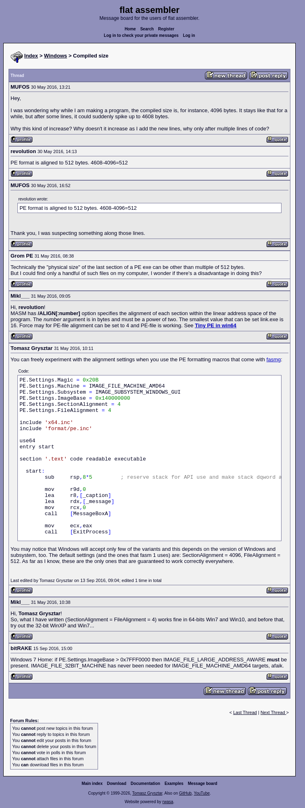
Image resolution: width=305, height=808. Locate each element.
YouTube (201, 793)
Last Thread (245, 712)
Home (130, 29)
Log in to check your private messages (141, 35)
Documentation (145, 783)
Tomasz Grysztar (147, 793)
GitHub (185, 793)
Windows (55, 56)
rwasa (167, 801)
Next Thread (273, 712)
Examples (173, 783)
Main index (92, 783)
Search (147, 29)
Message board (203, 783)
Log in (189, 35)
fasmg (274, 359)
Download (116, 783)
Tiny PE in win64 (215, 325)
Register (166, 29)
